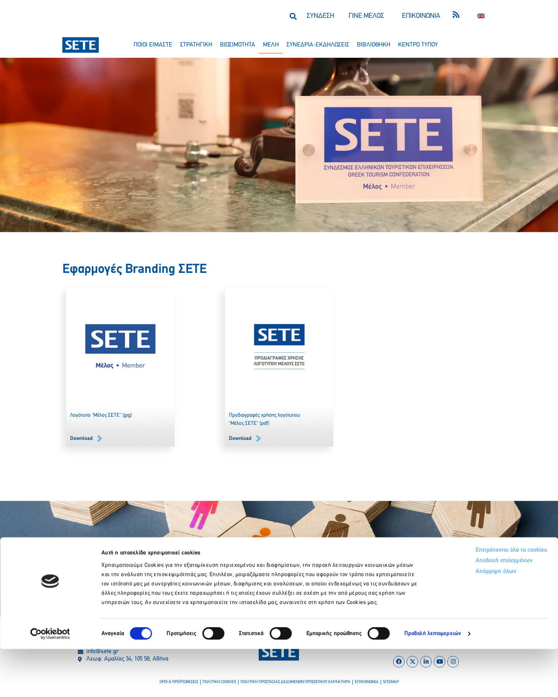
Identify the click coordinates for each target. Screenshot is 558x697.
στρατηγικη (196, 45)
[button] (293, 16)
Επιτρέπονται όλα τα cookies (477, 598)
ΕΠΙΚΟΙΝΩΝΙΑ (421, 16)
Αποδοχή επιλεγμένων (470, 610)
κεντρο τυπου (418, 45)
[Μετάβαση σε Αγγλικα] (481, 16)
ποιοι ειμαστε (153, 45)
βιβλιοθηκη (373, 45)
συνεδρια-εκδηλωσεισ (318, 45)
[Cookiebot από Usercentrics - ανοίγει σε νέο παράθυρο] (50, 682)
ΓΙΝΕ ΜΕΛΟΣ (366, 16)
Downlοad (81, 439)
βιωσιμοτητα (237, 45)
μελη (271, 45)
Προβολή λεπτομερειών (432, 682)
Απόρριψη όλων (460, 622)
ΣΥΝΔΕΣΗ (320, 16)
